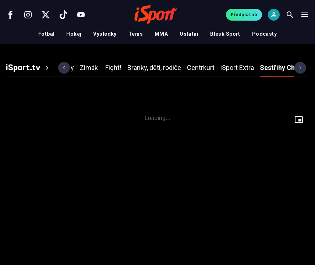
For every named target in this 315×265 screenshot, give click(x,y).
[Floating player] (298, 120)
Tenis (135, 34)
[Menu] (304, 14)
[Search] (290, 14)
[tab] (28, 68)
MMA (161, 34)
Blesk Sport (225, 34)
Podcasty (264, 34)
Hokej (73, 34)
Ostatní (189, 34)
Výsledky (104, 34)
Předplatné (244, 14)
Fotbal (46, 34)
